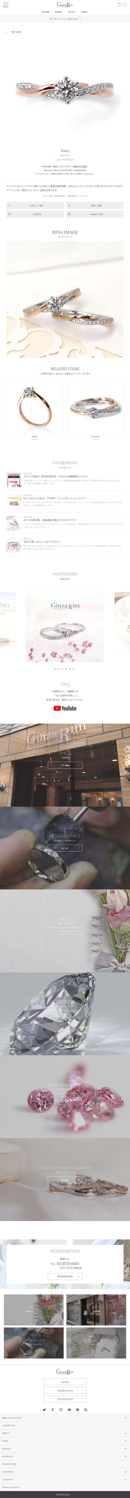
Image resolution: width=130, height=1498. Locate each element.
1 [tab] (55, 669)
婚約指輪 (45, 12)
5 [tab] (70, 669)
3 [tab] (62, 669)
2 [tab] (58, 669)
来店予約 (71, 12)
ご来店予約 (36, 214)
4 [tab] (66, 669)
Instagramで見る (96, 214)
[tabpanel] (65, 623)
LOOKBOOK (8, 1425)
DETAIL (65, 765)
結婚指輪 (58, 12)
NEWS (65, 1382)
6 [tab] (73, 669)
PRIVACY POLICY (10, 1487)
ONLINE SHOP (65, 1399)
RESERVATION (65, 1276)
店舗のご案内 (96, 206)
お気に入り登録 (36, 206)
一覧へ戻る (15, 32)
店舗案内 (84, 12)
